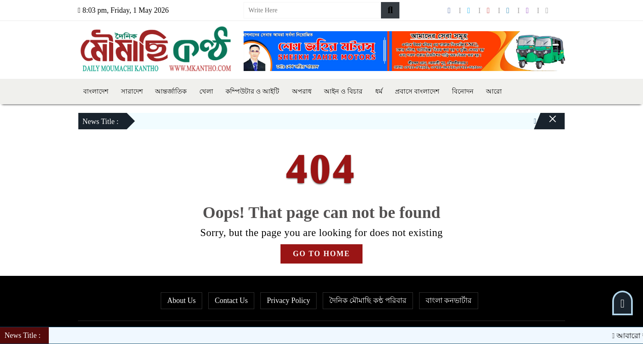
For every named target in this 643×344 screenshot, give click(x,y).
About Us (181, 300)
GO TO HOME (321, 254)
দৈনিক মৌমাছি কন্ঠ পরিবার (368, 300)
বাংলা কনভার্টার (449, 300)
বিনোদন (463, 91)
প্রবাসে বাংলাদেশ (417, 91)
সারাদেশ (132, 91)
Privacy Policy (288, 300)
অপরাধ (302, 91)
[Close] (545, 123)
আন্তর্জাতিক (171, 91)
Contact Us (231, 300)
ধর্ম (379, 91)
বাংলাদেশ (95, 91)
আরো (494, 91)
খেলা (206, 91)
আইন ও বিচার (343, 91)
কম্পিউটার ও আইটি (252, 91)
